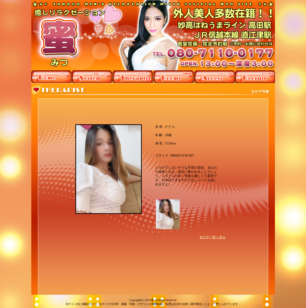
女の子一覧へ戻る (212, 237)
